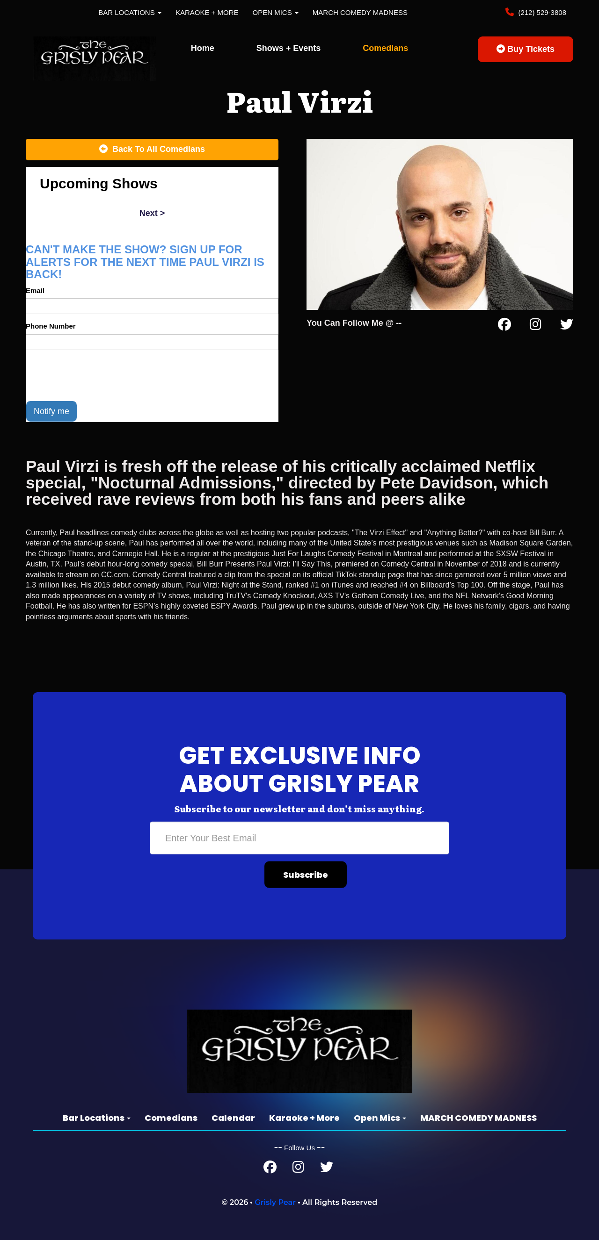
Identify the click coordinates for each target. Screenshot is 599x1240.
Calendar (233, 1118)
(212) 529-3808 (541, 12)
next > (152, 213)
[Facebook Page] (504, 326)
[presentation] (97, 375)
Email (35, 290)
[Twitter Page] (566, 326)
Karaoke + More (207, 12)
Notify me (51, 411)
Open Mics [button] (276, 12)
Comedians (385, 48)
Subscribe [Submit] (305, 875)
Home (202, 48)
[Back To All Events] (152, 149)
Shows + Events (288, 48)
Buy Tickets (526, 49)
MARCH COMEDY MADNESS (360, 12)
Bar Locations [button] (129, 12)
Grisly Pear (275, 1202)
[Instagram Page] (535, 326)
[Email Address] (299, 838)
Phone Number (51, 326)
